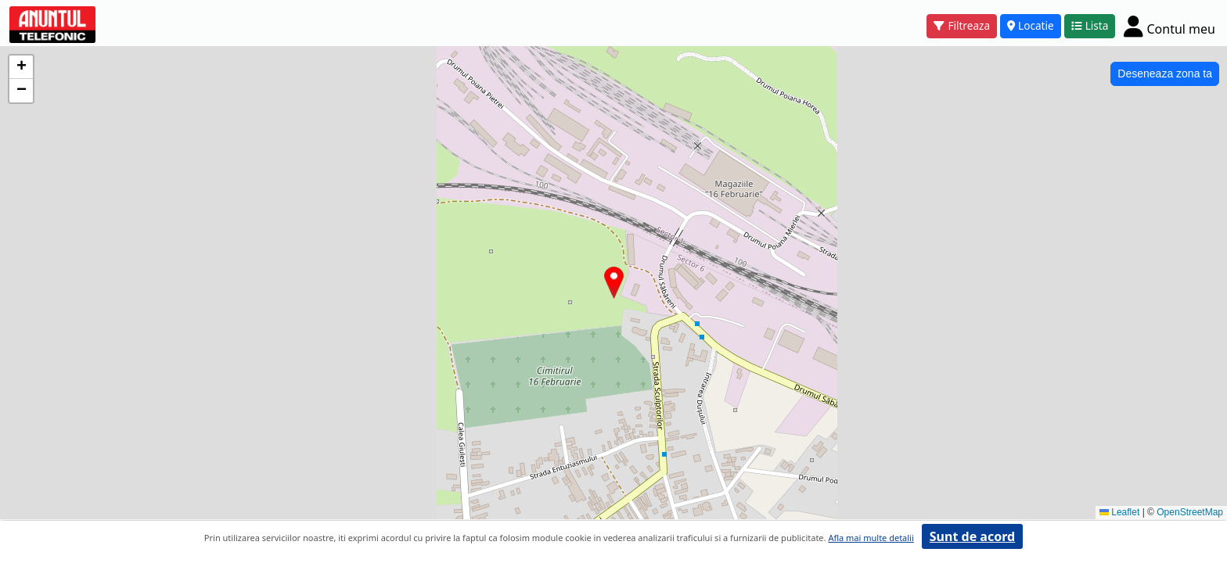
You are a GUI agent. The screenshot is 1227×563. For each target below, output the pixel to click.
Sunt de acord (972, 536)
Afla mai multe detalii (870, 537)
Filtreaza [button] (962, 25)
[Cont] (1169, 26)
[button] (614, 283)
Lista (1090, 25)
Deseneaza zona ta (1164, 73)
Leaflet (1119, 512)
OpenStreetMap (1190, 512)
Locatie (1030, 25)
